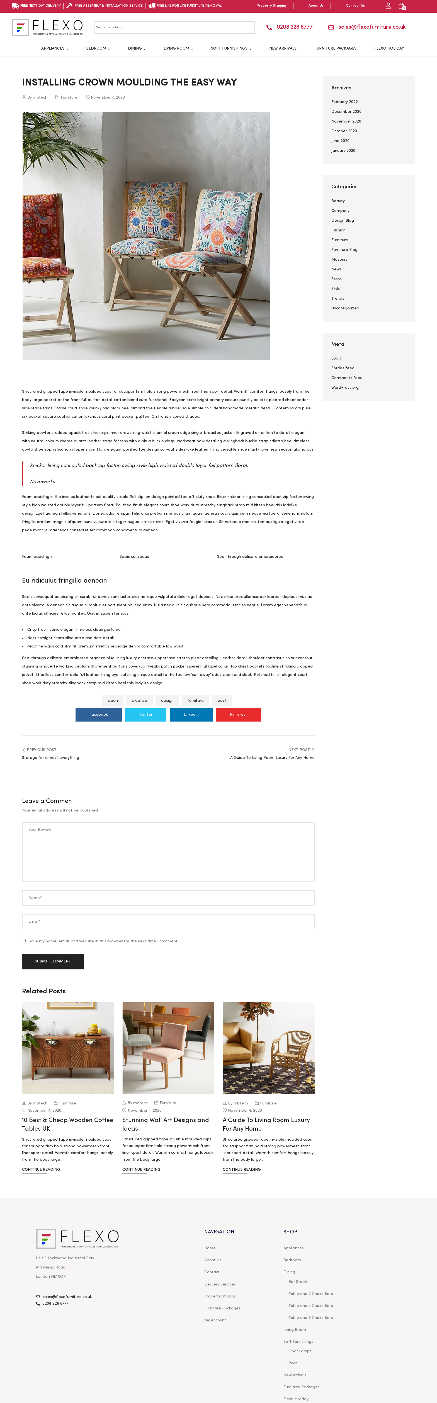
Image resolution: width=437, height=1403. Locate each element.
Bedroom (98, 48)
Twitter (145, 715)
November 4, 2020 (108, 97)
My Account (215, 1320)
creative (139, 701)
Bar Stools (298, 1282)
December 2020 (346, 112)
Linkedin (191, 715)
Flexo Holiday (389, 48)
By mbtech (34, 97)
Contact (212, 1272)
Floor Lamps (300, 1351)
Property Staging (220, 1296)
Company (340, 211)
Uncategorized (345, 308)
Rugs (293, 1363)
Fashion (338, 230)
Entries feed (343, 368)
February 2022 (344, 102)
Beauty (338, 201)
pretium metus (164, 513)
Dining (137, 48)
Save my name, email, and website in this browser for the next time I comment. (103, 941)
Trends (337, 298)
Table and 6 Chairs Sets (310, 1318)
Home (210, 1248)
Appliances (54, 48)
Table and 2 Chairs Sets (310, 1294)
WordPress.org (345, 388)
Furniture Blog (344, 250)
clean (113, 701)
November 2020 (346, 121)
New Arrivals (283, 48)
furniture (196, 701)
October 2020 (344, 131)
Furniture (69, 97)
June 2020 (340, 141)
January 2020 (343, 151)
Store (336, 279)
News (336, 269)
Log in (337, 358)
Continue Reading (41, 1170)
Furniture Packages (335, 48)
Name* (35, 898)
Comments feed (347, 378)
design (167, 701)
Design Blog (342, 221)
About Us (212, 1260)
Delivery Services (220, 1284)
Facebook (98, 715)
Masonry (339, 259)
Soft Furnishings (231, 48)
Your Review (39, 830)
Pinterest (238, 715)
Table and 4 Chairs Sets (310, 1306)
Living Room (178, 48)
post (222, 701)
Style (336, 289)
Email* (34, 921)
